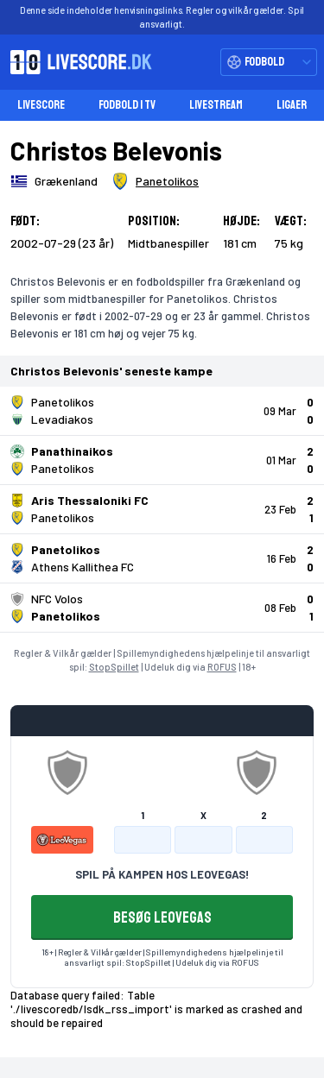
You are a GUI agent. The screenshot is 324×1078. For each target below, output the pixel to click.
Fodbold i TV (127, 105)
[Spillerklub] (155, 181)
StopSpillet (114, 666)
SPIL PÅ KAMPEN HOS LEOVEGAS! (162, 874)
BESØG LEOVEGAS (162, 917)
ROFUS (222, 666)
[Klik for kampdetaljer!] (162, 411)
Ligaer (291, 105)
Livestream (216, 105)
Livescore (41, 105)
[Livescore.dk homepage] (76, 62)
